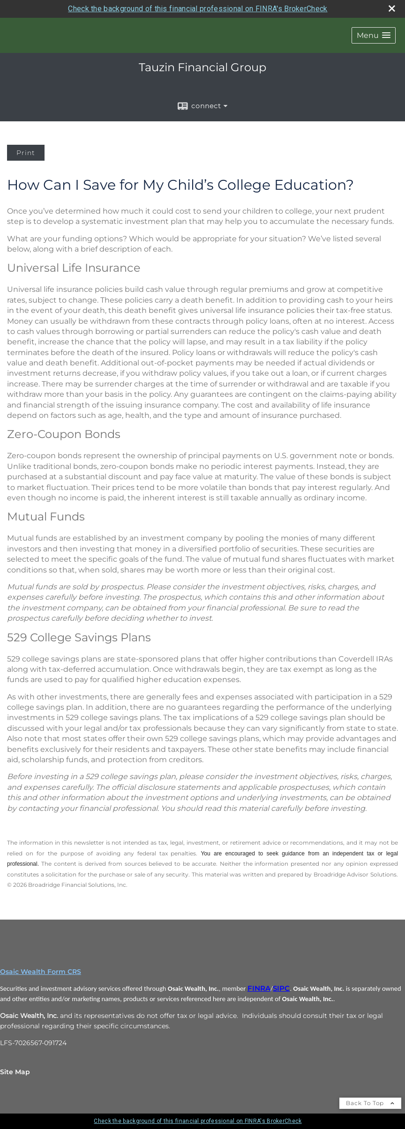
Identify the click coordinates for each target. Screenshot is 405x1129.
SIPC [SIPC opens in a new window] (281, 988)
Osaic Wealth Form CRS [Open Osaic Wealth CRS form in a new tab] (40, 971)
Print (25, 153)
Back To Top (370, 1103)
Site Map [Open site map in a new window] (15, 1072)
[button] (374, 35)
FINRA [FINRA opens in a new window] (259, 988)
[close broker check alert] (392, 8)
